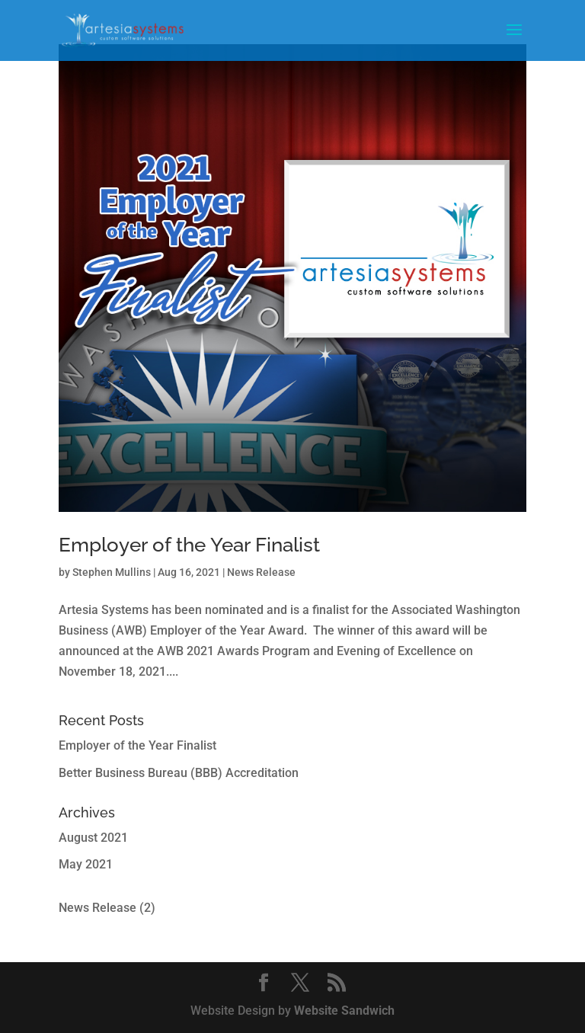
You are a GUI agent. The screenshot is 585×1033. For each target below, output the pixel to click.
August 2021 (93, 837)
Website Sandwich (344, 1010)
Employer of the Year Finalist (189, 544)
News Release (261, 572)
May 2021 (86, 864)
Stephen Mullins (111, 572)
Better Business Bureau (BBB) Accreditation (179, 773)
